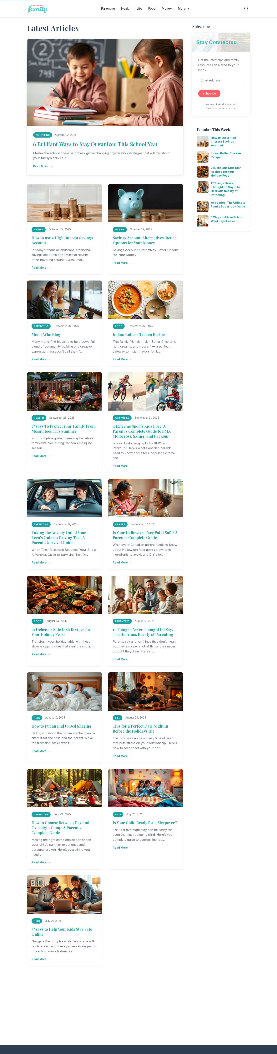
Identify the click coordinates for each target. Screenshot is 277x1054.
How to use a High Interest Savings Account (62, 240)
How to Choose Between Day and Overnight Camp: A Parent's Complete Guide (60, 827)
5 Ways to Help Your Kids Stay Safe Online (62, 931)
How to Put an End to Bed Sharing (61, 726)
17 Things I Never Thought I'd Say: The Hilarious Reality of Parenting (143, 632)
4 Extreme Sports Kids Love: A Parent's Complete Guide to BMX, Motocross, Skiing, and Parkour (142, 431)
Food (152, 8)
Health (125, 8)
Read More (40, 166)
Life (139, 8)
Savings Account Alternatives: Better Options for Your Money (144, 240)
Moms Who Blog (46, 334)
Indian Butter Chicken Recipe (139, 334)
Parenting (108, 8)
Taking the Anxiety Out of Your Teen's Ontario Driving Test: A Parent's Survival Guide (59, 537)
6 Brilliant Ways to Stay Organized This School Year (96, 144)
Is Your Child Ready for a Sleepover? (145, 822)
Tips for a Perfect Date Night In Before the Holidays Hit (140, 728)
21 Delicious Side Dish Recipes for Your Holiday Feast (61, 632)
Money (167, 8)
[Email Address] (221, 81)
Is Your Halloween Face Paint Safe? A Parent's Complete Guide (145, 535)
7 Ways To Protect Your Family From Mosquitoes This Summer (64, 428)
